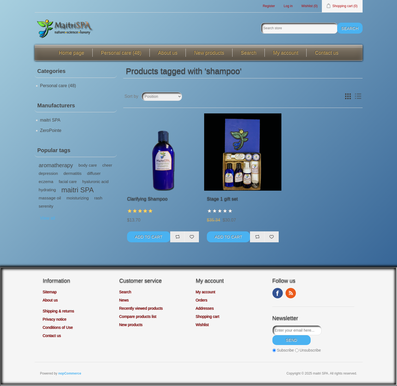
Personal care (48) (121, 52)
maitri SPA (50, 120)
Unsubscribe (310, 350)
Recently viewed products (141, 308)
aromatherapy (56, 165)
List (358, 96)
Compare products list (138, 316)
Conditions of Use (58, 327)
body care (87, 165)
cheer (107, 165)
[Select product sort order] (162, 96)
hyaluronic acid (95, 181)
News (124, 300)
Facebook (277, 293)
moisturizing (77, 198)
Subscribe (285, 350)
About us (167, 52)
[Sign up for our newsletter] (297, 330)
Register (269, 6)
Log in (288, 6)
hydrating (47, 189)
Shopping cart (207, 316)
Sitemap (50, 292)
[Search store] (299, 28)
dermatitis (72, 173)
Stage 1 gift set (222, 198)
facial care (68, 181)
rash (98, 198)
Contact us (326, 52)
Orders (202, 300)
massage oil (50, 198)
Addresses (205, 308)
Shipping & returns (58, 311)
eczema (46, 181)
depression (48, 173)
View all (47, 218)
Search (248, 52)
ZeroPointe (50, 130)
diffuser (94, 173)
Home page (71, 52)
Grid (348, 96)
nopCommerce (69, 374)
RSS (291, 293)
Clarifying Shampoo (147, 198)
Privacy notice (55, 319)
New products (209, 52)
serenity (46, 206)
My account (285, 52)
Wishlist (202, 325)
